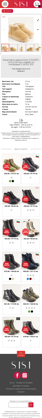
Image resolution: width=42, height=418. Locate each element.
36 (28, 210)
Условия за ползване (24, 382)
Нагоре (21, 355)
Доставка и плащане (21, 386)
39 (10, 243)
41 (34, 308)
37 (30, 177)
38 (30, 210)
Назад (7, 11)
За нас (11, 382)
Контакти (21, 392)
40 (11, 177)
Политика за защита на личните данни (21, 389)
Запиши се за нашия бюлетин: (21, 401)
